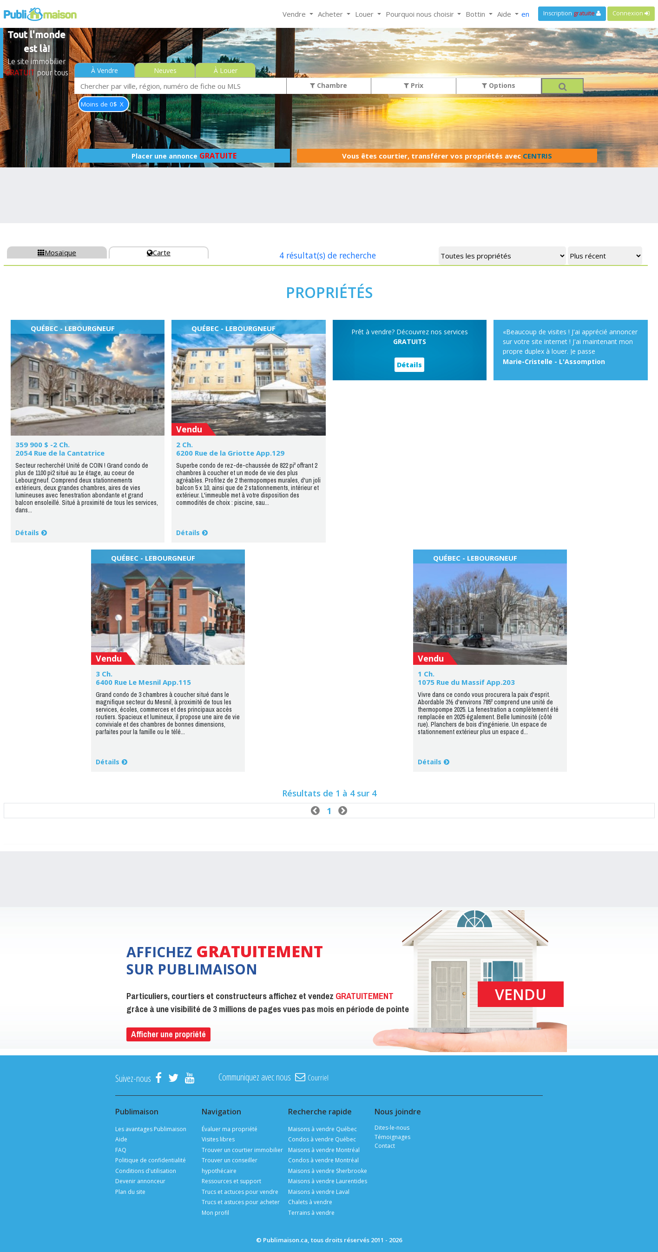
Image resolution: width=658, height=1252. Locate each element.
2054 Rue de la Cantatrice (60, 452)
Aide (121, 1139)
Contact (385, 1146)
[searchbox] (180, 85)
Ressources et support (231, 1181)
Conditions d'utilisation (145, 1171)
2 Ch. (184, 444)
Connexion (631, 13)
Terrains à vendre (311, 1213)
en (525, 14)
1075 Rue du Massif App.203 (466, 682)
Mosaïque (57, 252)
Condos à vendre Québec (322, 1139)
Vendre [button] (295, 14)
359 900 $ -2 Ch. (42, 444)
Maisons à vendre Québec (322, 1129)
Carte (159, 252)
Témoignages (392, 1137)
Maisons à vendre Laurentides (327, 1181)
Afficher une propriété (168, 1034)
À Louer (225, 70)
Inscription (572, 13)
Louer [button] (365, 14)
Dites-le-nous (392, 1128)
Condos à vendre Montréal (323, 1160)
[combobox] (180, 85)
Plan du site (130, 1192)
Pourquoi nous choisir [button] (421, 14)
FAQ (120, 1150)
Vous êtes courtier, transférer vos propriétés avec (447, 155)
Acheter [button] (331, 14)
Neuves (165, 70)
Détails (27, 532)
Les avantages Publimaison (150, 1129)
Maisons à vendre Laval (318, 1192)
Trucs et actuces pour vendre (240, 1192)
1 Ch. (426, 673)
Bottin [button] (476, 14)
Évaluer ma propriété (229, 1129)
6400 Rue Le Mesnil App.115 (143, 682)
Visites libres (218, 1139)
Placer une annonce (184, 156)
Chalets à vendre (310, 1202)
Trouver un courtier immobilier (242, 1150)
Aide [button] (505, 14)
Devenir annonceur (140, 1181)
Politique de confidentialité (150, 1160)
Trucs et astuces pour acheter (241, 1202)
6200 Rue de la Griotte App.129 (230, 452)
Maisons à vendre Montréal (324, 1150)
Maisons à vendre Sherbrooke (327, 1171)
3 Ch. (104, 673)
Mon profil (215, 1213)
